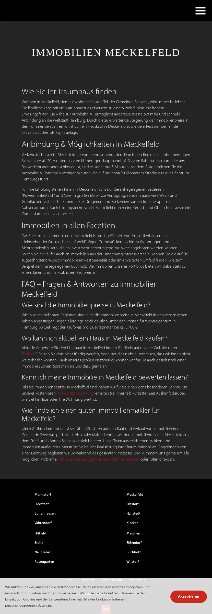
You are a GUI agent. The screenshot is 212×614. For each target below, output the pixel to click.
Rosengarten (44, 562)
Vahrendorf (43, 523)
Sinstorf (132, 504)
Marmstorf (42, 495)
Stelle (38, 543)
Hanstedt (133, 514)
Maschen (133, 533)
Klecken (132, 523)
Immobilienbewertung (75, 393)
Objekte (29, 354)
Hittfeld (40, 533)
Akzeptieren (188, 597)
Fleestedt (41, 504)
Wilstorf (132, 562)
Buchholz (133, 552)
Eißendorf (134, 543)
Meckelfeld (134, 495)
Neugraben (43, 552)
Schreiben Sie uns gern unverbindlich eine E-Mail (98, 460)
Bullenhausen (45, 514)
